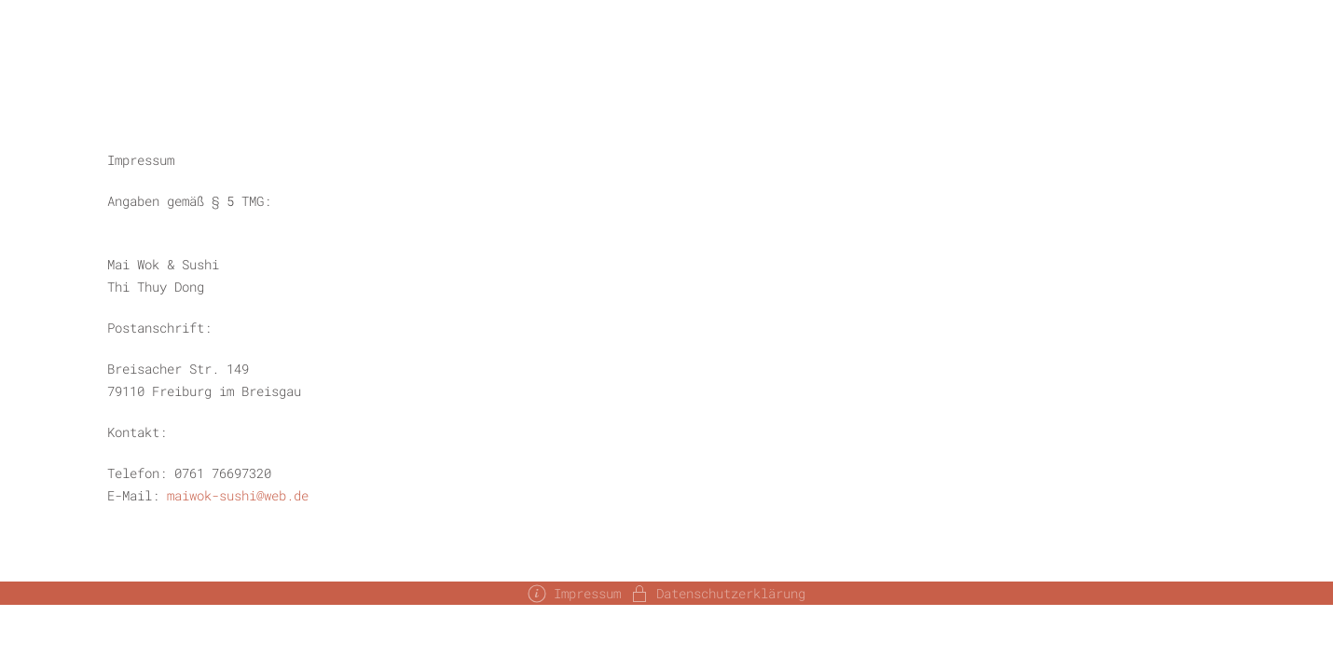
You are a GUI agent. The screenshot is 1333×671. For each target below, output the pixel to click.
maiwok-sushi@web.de (238, 495)
